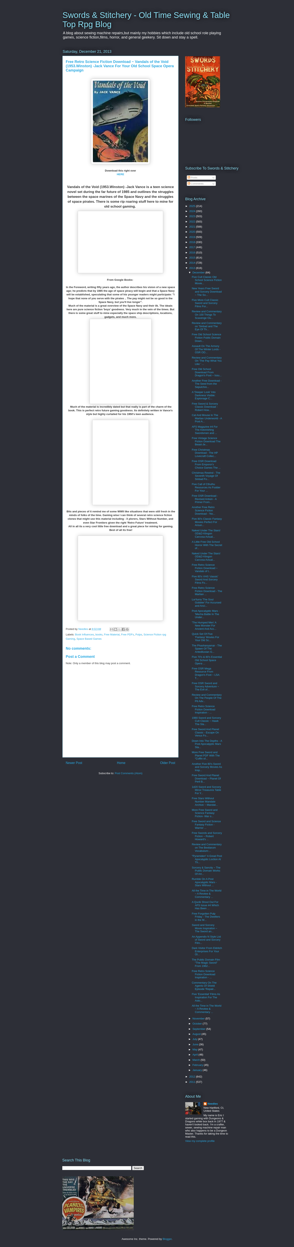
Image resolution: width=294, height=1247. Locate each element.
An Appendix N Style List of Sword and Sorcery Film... (206, 939)
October (198, 1023)
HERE (120, 174)
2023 (192, 216)
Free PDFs (127, 634)
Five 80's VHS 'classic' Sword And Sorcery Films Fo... (205, 579)
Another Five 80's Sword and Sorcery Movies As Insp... (207, 767)
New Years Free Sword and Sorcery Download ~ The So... (207, 291)
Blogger (167, 1238)
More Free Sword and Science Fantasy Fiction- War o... (204, 813)
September (199, 1028)
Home (121, 763)
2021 (192, 226)
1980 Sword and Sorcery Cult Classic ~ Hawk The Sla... (206, 721)
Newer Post (74, 763)
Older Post (167, 763)
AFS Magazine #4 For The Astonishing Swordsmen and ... (204, 430)
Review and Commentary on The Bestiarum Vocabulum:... (207, 847)
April (196, 1054)
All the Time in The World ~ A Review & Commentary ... (206, 893)
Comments (196, 183)
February (198, 1064)
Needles (213, 1103)
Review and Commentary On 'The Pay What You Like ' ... (207, 360)
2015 (192, 257)
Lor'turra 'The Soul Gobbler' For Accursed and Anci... (206, 602)
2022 (192, 221)
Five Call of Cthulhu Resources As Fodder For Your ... (206, 487)
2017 (192, 247)
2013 (192, 268)
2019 (192, 237)
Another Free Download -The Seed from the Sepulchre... (206, 384)
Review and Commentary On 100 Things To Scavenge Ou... (207, 314)
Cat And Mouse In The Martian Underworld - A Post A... (207, 418)
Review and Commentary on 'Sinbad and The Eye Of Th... (207, 326)
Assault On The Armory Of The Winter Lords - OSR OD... (206, 349)
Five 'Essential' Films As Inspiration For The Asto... (206, 997)
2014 (192, 262)
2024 (192, 211)
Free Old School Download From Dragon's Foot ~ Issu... (207, 372)
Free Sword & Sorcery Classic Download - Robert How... (205, 407)
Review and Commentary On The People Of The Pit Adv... (207, 698)
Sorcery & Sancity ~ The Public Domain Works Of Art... (206, 870)
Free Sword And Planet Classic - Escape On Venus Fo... (205, 732)
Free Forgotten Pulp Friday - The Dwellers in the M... (206, 916)
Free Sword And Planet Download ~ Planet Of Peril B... (206, 778)
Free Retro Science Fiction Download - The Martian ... (207, 591)
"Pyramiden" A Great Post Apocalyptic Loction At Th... (207, 859)
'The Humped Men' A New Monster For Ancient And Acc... (204, 625)
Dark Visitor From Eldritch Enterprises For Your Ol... (207, 951)
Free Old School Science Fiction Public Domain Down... (206, 337)
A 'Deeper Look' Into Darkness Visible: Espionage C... (203, 395)
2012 (192, 1076)
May (195, 1049)
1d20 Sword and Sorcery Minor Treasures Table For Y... (206, 790)
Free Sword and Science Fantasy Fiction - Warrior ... (206, 824)
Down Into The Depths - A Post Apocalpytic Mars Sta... (207, 744)
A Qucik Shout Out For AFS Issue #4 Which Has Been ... (205, 905)
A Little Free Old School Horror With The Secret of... (207, 545)
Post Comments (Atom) (128, 773)
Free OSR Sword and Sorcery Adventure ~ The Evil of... (205, 686)
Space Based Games (89, 638)
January (198, 1070)
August (197, 1034)
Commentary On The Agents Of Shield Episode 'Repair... (204, 986)
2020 (192, 231)
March (197, 1059)
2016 (192, 252)
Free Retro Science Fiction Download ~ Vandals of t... (204, 568)
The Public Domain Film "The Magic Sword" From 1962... (206, 962)
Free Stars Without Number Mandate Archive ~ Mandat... (205, 801)
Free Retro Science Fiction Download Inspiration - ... (203, 709)
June (196, 1044)
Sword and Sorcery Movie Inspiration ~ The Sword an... (204, 928)
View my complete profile (200, 1140)
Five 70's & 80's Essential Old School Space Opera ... (207, 660)
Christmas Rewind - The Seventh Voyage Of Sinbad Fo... (206, 476)
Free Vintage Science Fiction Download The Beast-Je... (206, 441)
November (199, 1018)
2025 (192, 206)
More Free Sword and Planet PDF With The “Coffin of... (206, 755)
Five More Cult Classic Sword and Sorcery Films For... (205, 303)
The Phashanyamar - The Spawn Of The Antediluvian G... (207, 648)
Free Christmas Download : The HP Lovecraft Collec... (205, 453)
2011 (192, 1081)
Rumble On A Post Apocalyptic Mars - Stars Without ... (204, 882)
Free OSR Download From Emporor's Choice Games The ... (206, 464)
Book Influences (84, 634)
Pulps (138, 634)
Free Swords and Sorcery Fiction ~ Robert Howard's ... (207, 836)
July (195, 1039)
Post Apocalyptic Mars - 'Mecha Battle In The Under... (205, 614)
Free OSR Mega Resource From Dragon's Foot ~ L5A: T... (206, 673)
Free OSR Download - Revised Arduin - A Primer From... (205, 499)
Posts (192, 177)
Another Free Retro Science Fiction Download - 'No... (203, 510)
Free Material (112, 634)
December (199, 272)
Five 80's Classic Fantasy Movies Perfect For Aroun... (207, 522)
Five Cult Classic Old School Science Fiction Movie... (207, 280)
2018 (192, 242)
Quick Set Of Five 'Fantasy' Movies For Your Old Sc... (205, 637)
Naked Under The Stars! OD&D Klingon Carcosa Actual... (206, 533)
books (98, 634)
